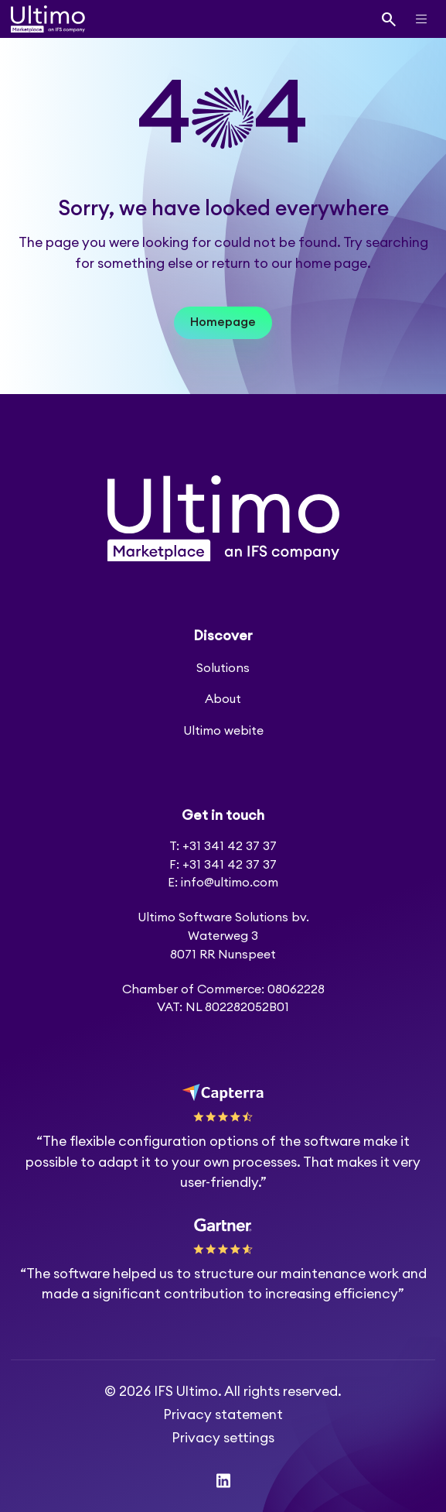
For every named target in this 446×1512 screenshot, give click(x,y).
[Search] (389, 19)
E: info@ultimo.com (223, 882)
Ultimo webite (223, 731)
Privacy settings (223, 1438)
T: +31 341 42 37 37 (223, 846)
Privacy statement (223, 1414)
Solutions (223, 668)
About (223, 699)
